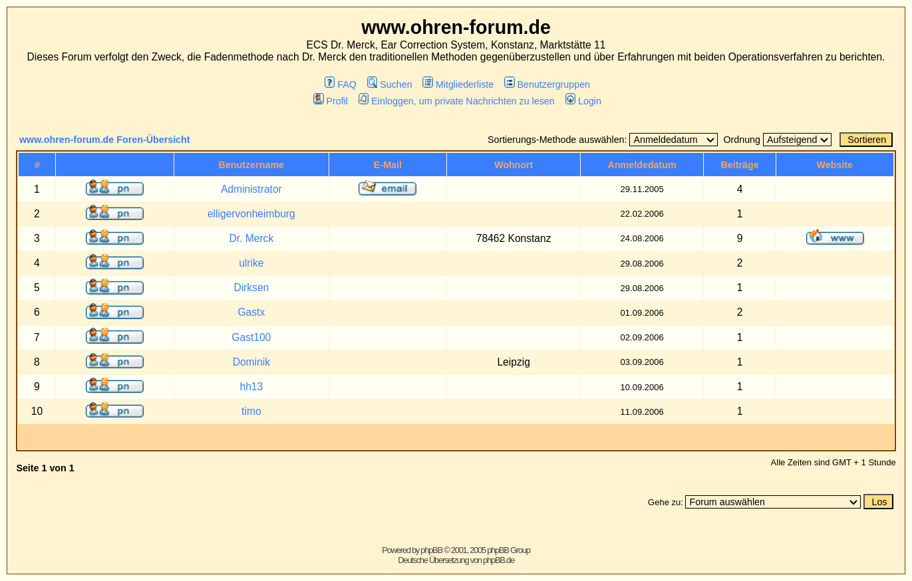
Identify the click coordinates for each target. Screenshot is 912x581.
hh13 (251, 386)
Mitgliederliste (458, 84)
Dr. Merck (251, 238)
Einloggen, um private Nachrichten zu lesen (457, 101)
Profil (330, 101)
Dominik (251, 362)
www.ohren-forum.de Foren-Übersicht (104, 139)
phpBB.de (498, 560)
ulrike (251, 263)
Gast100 (251, 337)
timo (251, 411)
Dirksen (251, 287)
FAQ (341, 84)
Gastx (251, 312)
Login (583, 101)
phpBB (431, 550)
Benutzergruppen (547, 84)
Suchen (389, 84)
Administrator (251, 189)
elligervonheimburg (251, 213)
